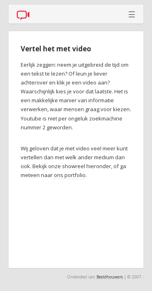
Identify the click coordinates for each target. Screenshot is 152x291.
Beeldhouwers (109, 277)
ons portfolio (70, 175)
